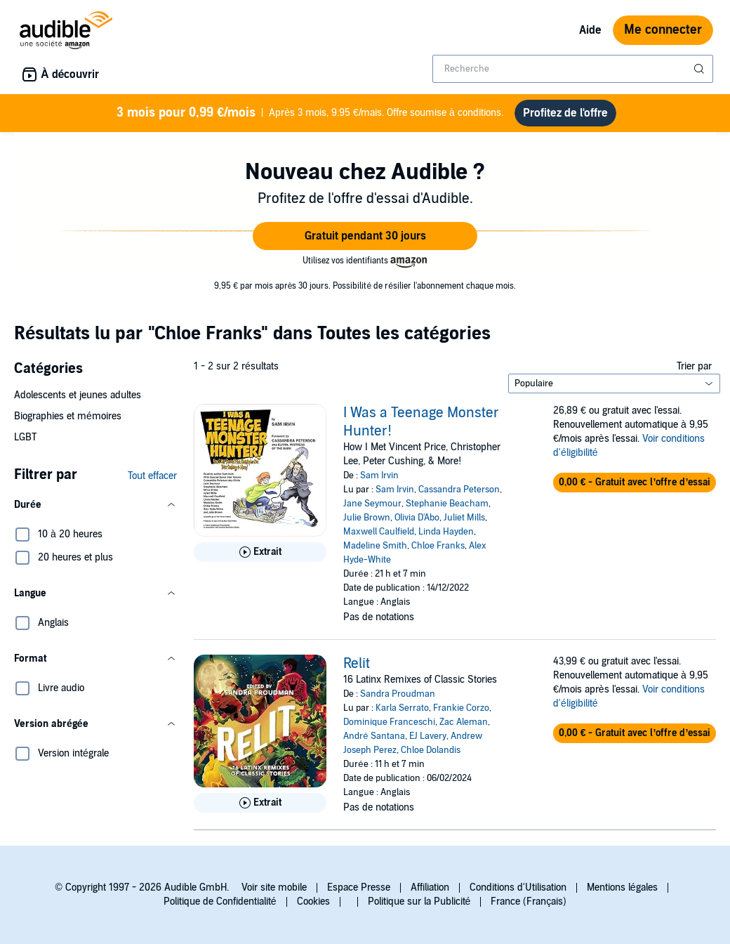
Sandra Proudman (397, 694)
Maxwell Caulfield (378, 531)
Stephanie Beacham (447, 503)
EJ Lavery (427, 736)
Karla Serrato (402, 708)
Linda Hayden (446, 531)
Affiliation (430, 887)
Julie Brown (366, 517)
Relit (356, 663)
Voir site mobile (274, 887)
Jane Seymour (372, 503)
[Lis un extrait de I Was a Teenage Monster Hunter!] (260, 552)
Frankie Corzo (461, 708)
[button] (365, 236)
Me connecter (663, 29)
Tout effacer (152, 476)
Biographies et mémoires (67, 416)
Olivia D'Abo (416, 517)
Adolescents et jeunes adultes (77, 395)
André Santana (373, 736)
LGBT (25, 437)
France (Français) (528, 901)
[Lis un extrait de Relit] (260, 803)
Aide (590, 30)
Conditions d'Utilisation (518, 887)
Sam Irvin (379, 475)
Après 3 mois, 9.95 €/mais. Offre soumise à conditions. (310, 113)
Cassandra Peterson (459, 489)
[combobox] (572, 69)
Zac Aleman (463, 722)
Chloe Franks (438, 545)
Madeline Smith (375, 545)
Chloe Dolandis (430, 750)
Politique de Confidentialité (220, 901)
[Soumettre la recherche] (700, 69)
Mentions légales (622, 887)
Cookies (313, 901)
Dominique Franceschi (389, 722)
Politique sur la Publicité (419, 901)
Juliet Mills (464, 517)
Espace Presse (358, 887)
